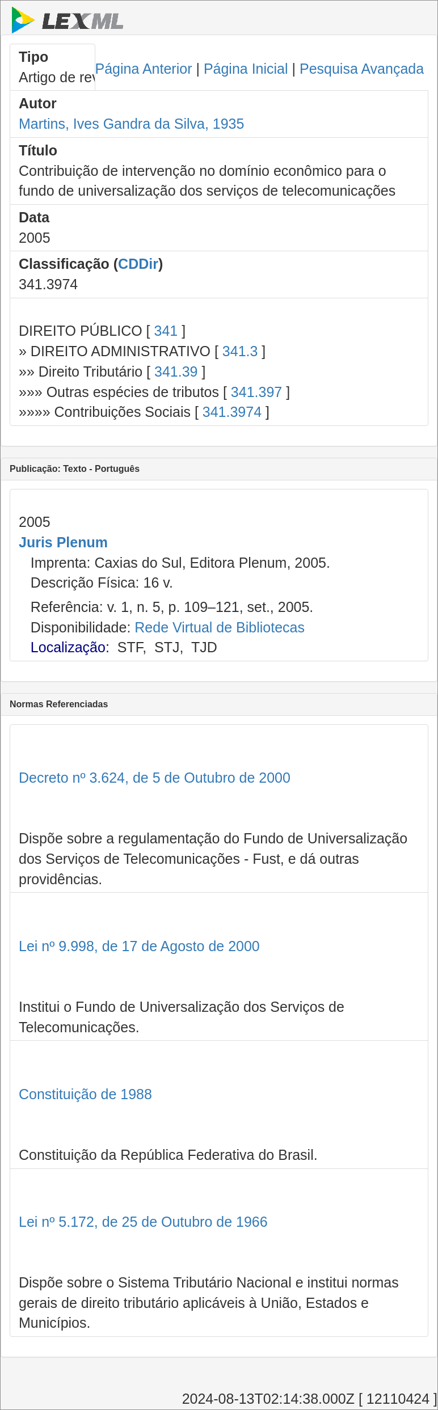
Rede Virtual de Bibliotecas (219, 627)
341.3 (240, 351)
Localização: (70, 647)
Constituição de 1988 (85, 1094)
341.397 (256, 392)
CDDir (138, 264)
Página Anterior (143, 69)
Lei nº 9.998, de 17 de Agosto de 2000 (139, 946)
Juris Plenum (63, 542)
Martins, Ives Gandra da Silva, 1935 (131, 124)
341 (166, 331)
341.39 (175, 371)
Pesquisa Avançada (362, 69)
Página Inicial (246, 69)
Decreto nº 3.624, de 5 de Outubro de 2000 (154, 778)
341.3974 (232, 412)
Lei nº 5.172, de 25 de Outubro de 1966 (143, 1222)
